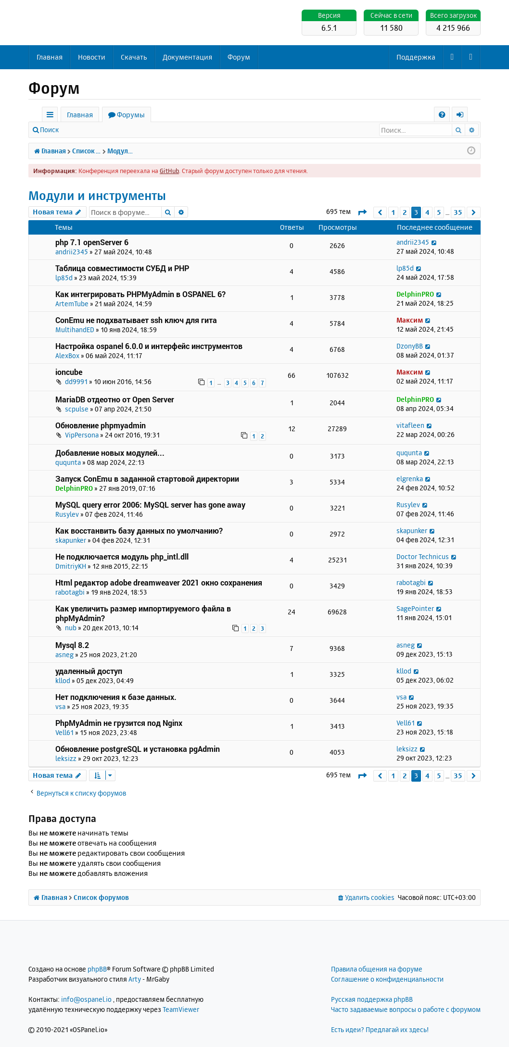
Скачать (134, 57)
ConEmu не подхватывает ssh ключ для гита (136, 320)
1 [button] (393, 212)
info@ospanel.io (86, 999)
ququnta (68, 462)
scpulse (77, 409)
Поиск (49, 129)
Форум (239, 57)
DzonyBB (409, 346)
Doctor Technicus (422, 556)
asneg (64, 654)
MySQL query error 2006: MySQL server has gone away (150, 504)
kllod (62, 680)
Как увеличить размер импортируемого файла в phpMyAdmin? (143, 613)
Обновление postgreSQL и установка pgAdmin (137, 749)
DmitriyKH (70, 566)
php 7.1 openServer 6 (91, 242)
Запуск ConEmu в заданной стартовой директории (147, 479)
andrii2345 (71, 252)
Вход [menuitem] (463, 116)
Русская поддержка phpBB (372, 999)
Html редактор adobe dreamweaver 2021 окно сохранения (158, 582)
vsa (60, 706)
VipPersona (82, 435)
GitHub (169, 170)
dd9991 (76, 381)
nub (70, 627)
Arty (134, 979)
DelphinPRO (415, 294)
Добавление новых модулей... (110, 453)
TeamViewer (181, 1009)
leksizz (65, 758)
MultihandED (74, 329)
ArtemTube (72, 303)
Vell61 (64, 732)
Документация (187, 57)
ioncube (68, 372)
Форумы (131, 114)
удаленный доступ (88, 671)
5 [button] (439, 212)
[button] (362, 212)
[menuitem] (441, 114)
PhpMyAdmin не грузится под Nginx (118, 723)
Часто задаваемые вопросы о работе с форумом (406, 1009)
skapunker (70, 540)
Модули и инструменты (97, 195)
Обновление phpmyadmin (100, 425)
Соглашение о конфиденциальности (387, 979)
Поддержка (415, 57)
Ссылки (51, 116)
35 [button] (458, 212)
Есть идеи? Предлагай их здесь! (380, 1029)
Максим (409, 320)
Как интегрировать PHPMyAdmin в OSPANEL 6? (140, 294)
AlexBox (67, 355)
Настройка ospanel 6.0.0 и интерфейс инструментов (148, 346)
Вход (80, 129)
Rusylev (67, 514)
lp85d (64, 278)
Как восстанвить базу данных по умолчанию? (139, 530)
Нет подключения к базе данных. (116, 697)
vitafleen (410, 425)
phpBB (97, 969)
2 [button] (405, 212)
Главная (50, 57)
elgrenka (409, 478)
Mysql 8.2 (72, 645)
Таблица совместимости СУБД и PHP (122, 268)
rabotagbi (70, 592)
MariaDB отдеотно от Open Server (114, 399)
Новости (91, 57)
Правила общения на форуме (376, 969)
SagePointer (415, 608)
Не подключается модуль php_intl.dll (122, 556)
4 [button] (427, 212)
